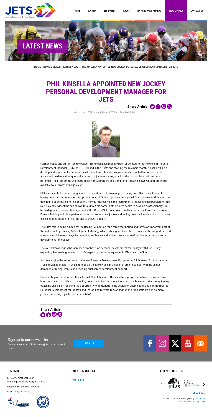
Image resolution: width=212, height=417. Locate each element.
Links (203, 401)
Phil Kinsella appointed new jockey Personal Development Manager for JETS (129, 66)
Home (77, 10)
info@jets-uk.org (22, 391)
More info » (79, 380)
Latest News (70, 66)
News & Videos (176, 10)
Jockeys (92, 10)
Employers (110, 10)
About (126, 10)
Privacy (196, 401)
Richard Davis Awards (149, 10)
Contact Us (197, 10)
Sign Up (89, 343)
